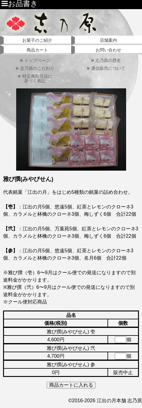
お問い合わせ (108, 50)
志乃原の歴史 (106, 60)
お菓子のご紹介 (37, 40)
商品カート (37, 50)
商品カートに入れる (71, 385)
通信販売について (106, 68)
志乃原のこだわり (35, 68)
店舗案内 (108, 40)
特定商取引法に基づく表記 (35, 78)
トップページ (35, 60)
